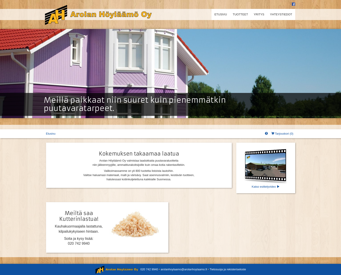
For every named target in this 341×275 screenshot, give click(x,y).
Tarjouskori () (282, 133)
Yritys (259, 14)
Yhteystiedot (281, 14)
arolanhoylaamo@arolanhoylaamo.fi (184, 269)
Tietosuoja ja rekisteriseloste (228, 269)
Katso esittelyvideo (266, 167)
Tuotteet (240, 14)
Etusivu (220, 14)
